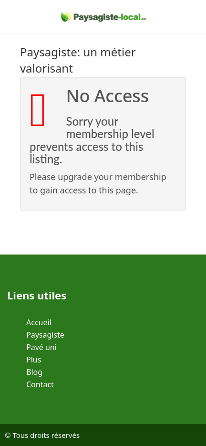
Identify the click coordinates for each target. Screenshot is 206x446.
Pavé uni (41, 347)
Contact (40, 384)
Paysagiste (45, 334)
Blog (34, 372)
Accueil (39, 322)
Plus (33, 359)
